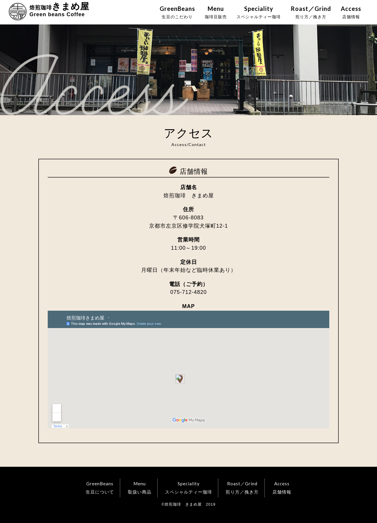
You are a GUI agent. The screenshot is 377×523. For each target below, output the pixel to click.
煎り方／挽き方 (311, 12)
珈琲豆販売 (216, 12)
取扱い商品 (139, 487)
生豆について (100, 487)
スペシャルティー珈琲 (259, 12)
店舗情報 (351, 12)
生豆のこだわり (177, 12)
